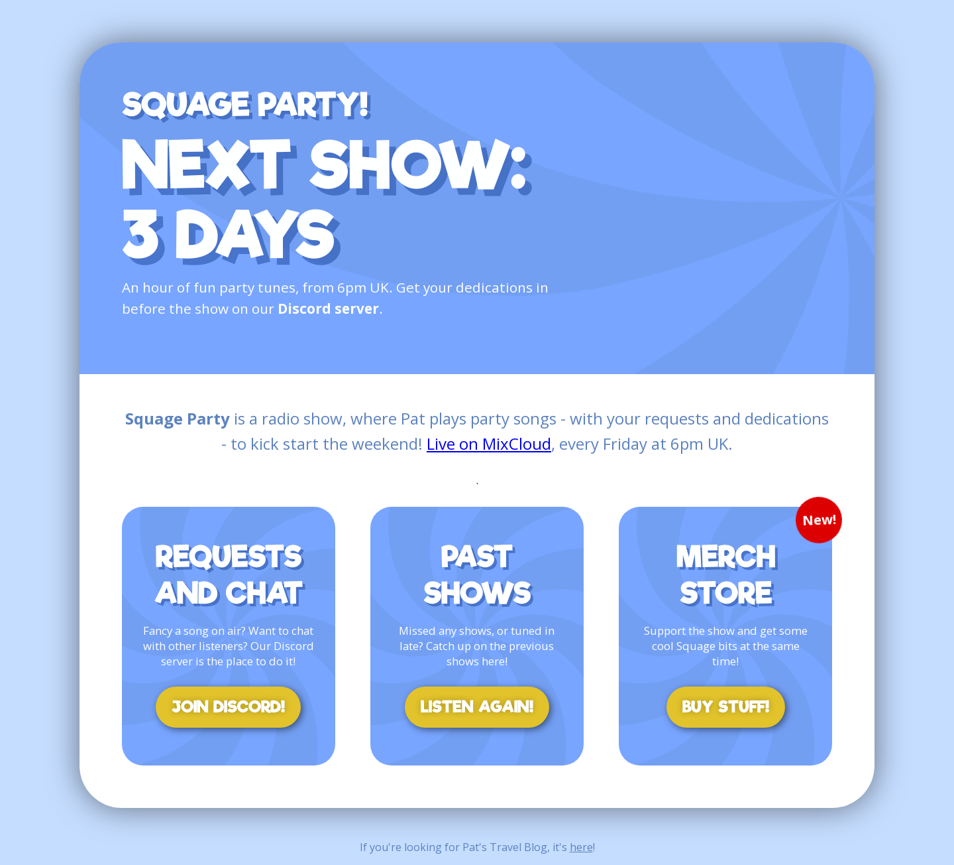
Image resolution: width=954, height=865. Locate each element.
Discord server (328, 308)
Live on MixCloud (489, 443)
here (581, 847)
